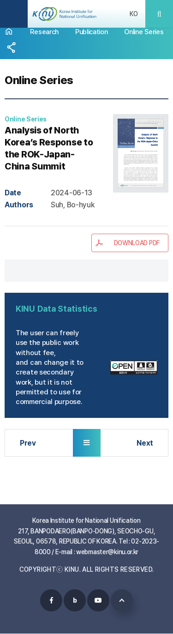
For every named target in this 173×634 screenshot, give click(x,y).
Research (44, 32)
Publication (91, 32)
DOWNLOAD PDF (137, 243)
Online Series (143, 32)
